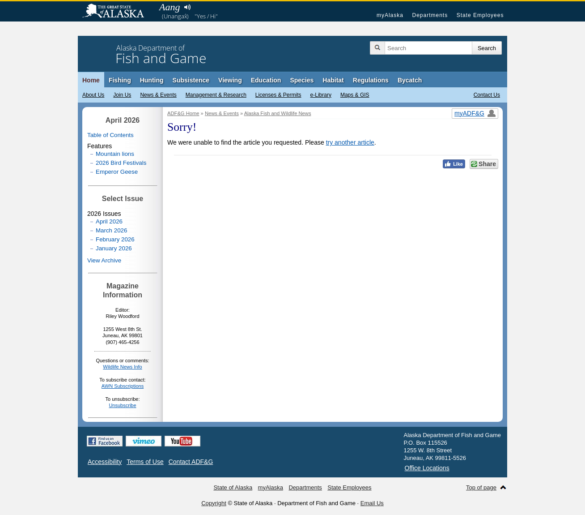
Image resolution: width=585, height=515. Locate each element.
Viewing (230, 80)
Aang (169, 7)
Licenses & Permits (278, 95)
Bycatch (410, 80)
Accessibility (105, 461)
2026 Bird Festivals (121, 162)
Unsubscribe (122, 405)
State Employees (480, 15)
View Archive (104, 260)
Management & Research (216, 95)
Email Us (372, 503)
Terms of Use (145, 461)
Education (266, 80)
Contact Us (487, 95)
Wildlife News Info (122, 366)
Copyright (213, 503)
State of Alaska (117, 12)
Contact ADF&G (191, 461)
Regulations (371, 80)
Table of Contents (110, 135)
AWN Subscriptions (123, 386)
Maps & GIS (354, 95)
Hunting (152, 80)
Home (91, 80)
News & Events (158, 95)
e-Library (320, 95)
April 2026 (109, 221)
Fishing (120, 80)
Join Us (122, 95)
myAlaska (390, 15)
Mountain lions (115, 153)
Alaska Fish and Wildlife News (277, 113)
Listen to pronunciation (187, 7)
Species (302, 80)
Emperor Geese (117, 171)
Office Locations (427, 468)
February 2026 (115, 239)
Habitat (332, 80)
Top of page (481, 487)
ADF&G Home (183, 113)
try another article (350, 142)
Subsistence (191, 80)
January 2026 (114, 248)
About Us (93, 95)
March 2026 (111, 230)
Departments (430, 15)
